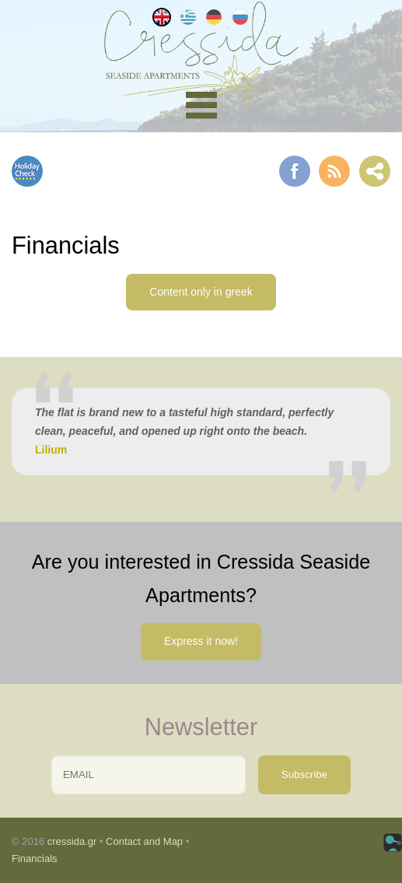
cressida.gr (72, 841)
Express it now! (201, 641)
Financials (35, 858)
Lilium (51, 449)
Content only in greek (200, 292)
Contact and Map (144, 841)
